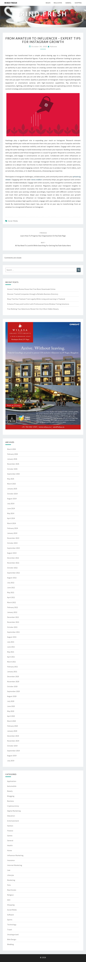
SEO (8, 900)
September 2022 (13, 573)
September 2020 (13, 691)
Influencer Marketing (15, 855)
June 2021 (11, 647)
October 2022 (12, 568)
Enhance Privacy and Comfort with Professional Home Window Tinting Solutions (38, 304)
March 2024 (11, 523)
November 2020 (13, 681)
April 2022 (11, 597)
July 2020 (10, 701)
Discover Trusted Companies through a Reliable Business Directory (32, 294)
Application (11, 781)
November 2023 (13, 538)
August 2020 (11, 696)
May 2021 (10, 652)
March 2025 (11, 484)
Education (11, 816)
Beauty (10, 791)
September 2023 (13, 548)
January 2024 (12, 533)
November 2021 (13, 622)
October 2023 (12, 543)
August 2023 (11, 553)
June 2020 (11, 706)
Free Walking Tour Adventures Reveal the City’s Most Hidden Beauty (33, 309)
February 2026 (12, 454)
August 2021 (11, 637)
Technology (11, 924)
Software (10, 915)
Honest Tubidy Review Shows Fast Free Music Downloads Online (31, 289)
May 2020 (10, 711)
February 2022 (12, 607)
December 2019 (13, 736)
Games (9, 835)
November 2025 (13, 464)
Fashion (10, 826)
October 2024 (12, 494)
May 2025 (10, 479)
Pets (9, 885)
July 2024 (10, 503)
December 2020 (13, 676)
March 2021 (11, 662)
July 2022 (10, 582)
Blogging (10, 796)
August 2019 (11, 755)
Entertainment (13, 821)
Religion (10, 895)
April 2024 (11, 518)
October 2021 (12, 627)
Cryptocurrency (13, 806)
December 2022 (13, 558)
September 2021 (13, 632)
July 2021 (10, 642)
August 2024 (11, 498)
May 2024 (10, 513)
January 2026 (12, 459)
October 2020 (12, 686)
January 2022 (12, 612)
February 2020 (12, 726)
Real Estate (58, 3)
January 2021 (12, 671)
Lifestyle (10, 875)
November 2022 (13, 563)
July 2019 (10, 760)
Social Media (13, 221)
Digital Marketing (14, 811)
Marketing (11, 880)
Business (10, 801)
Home (9, 850)
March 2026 (11, 449)
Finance (10, 831)
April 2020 (11, 716)
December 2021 (13, 617)
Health (48, 3)
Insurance (11, 860)
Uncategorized (12, 934)
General (68, 3)
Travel (9, 929)
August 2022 (11, 578)
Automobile (11, 786)
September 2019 (13, 751)
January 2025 (12, 488)
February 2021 (12, 667)
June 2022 (11, 587)
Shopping (78, 3)
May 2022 (10, 592)
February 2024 (12, 528)
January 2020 (12, 731)
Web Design (11, 939)
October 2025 (12, 469)
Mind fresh (10, 2)
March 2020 (11, 721)
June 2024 (11, 508)
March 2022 (11, 602)
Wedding (10, 944)
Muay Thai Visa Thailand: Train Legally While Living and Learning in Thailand (36, 299)
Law (8, 870)
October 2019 (12, 746)
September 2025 (13, 474)
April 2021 (11, 657)
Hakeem (53, 46)
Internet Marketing (14, 865)
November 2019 (13, 741)
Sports (9, 919)
